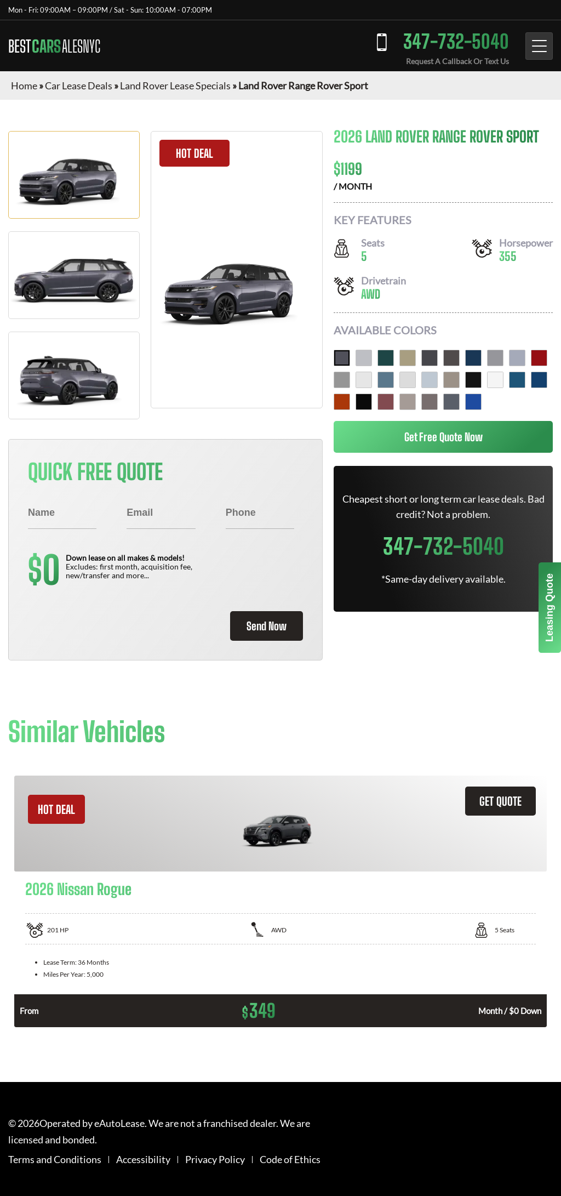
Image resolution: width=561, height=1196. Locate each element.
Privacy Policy (215, 1159)
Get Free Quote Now (443, 436)
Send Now (267, 626)
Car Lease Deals (78, 85)
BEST (54, 46)
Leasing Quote (549, 607)
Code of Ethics (290, 1159)
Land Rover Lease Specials (175, 85)
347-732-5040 (456, 41)
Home (24, 85)
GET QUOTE (500, 801)
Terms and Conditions (54, 1159)
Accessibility (143, 1159)
